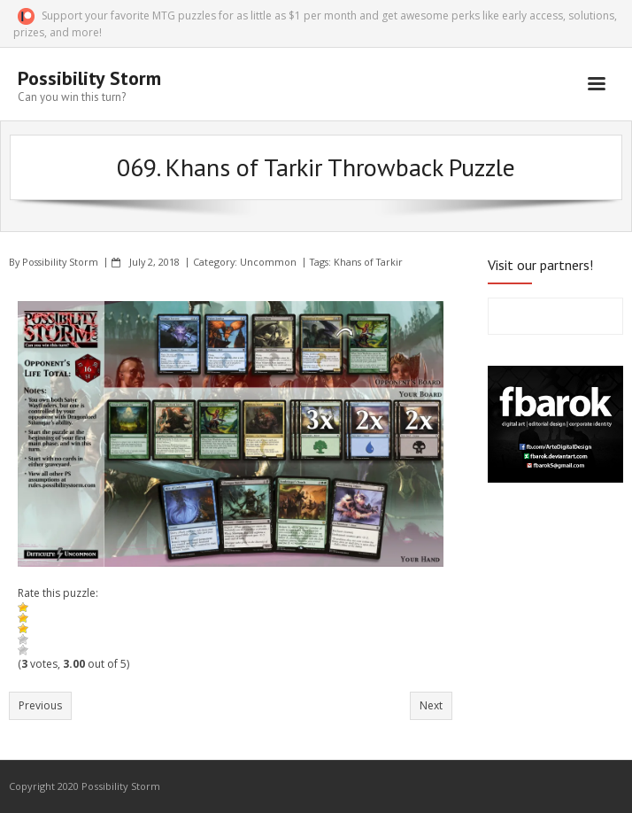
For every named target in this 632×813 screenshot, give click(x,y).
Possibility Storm (60, 261)
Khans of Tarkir (368, 261)
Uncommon (268, 261)
